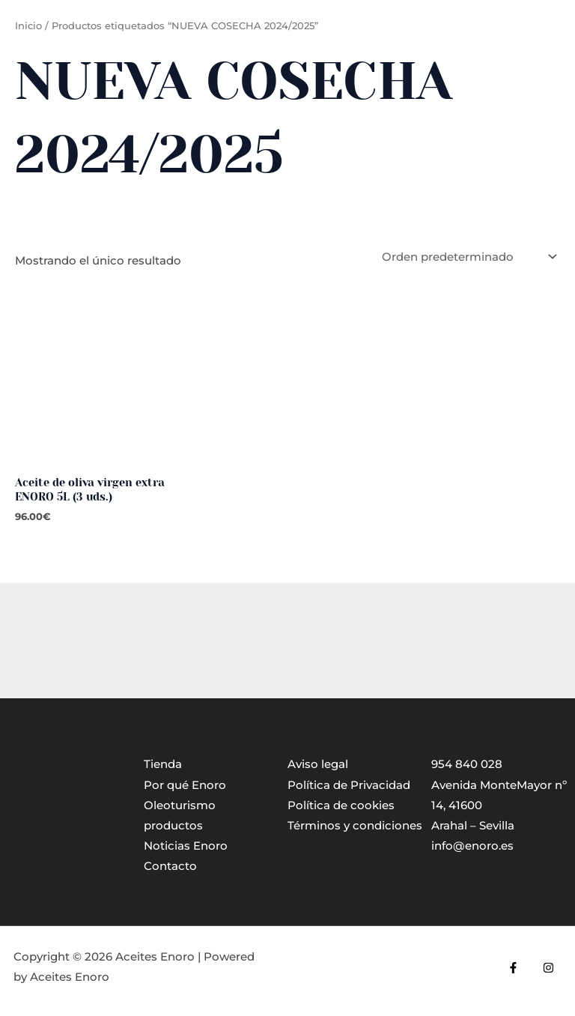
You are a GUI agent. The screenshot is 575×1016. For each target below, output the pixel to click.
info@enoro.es (472, 846)
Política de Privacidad (349, 785)
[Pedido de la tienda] (468, 256)
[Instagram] (548, 968)
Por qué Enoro (185, 785)
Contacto (170, 866)
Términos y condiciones (355, 825)
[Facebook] (513, 968)
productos (173, 825)
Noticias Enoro (186, 846)
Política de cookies (341, 805)
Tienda (163, 764)
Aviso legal (318, 764)
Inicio (28, 25)
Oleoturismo (180, 805)
